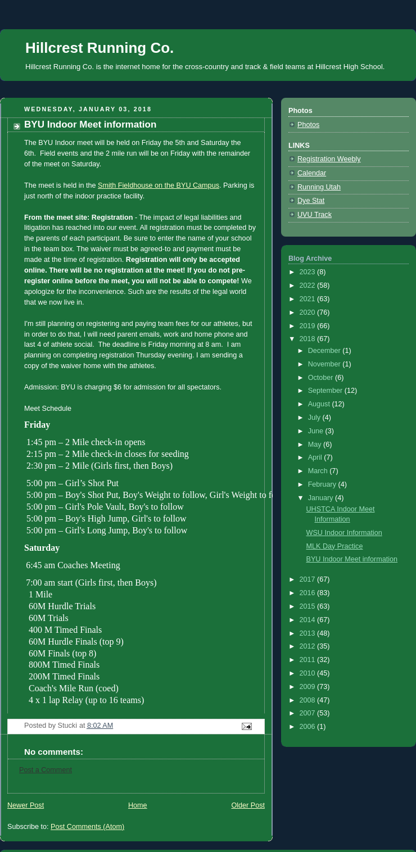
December (325, 351)
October (321, 378)
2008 (309, 700)
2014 (309, 620)
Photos (308, 125)
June (316, 431)
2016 (309, 593)
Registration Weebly (329, 159)
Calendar (311, 173)
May (315, 444)
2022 (309, 285)
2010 (309, 673)
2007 (309, 713)
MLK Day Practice (334, 546)
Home (137, 793)
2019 (309, 326)
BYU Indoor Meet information (352, 559)
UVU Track (314, 215)
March (319, 471)
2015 (309, 606)
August (320, 404)
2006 (309, 727)
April (316, 457)
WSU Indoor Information (344, 533)
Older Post (248, 793)
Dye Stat (310, 201)
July (315, 418)
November (325, 364)
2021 (309, 299)
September (326, 391)
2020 (309, 312)
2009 (309, 687)
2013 (309, 633)
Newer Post (25, 793)
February (323, 484)
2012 (309, 646)
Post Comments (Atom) (87, 814)
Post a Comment (45, 758)
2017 (309, 579)
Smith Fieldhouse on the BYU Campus (158, 185)
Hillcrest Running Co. (99, 47)
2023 (309, 272)
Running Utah (319, 187)
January (321, 498)
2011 (309, 660)
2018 (309, 339)
